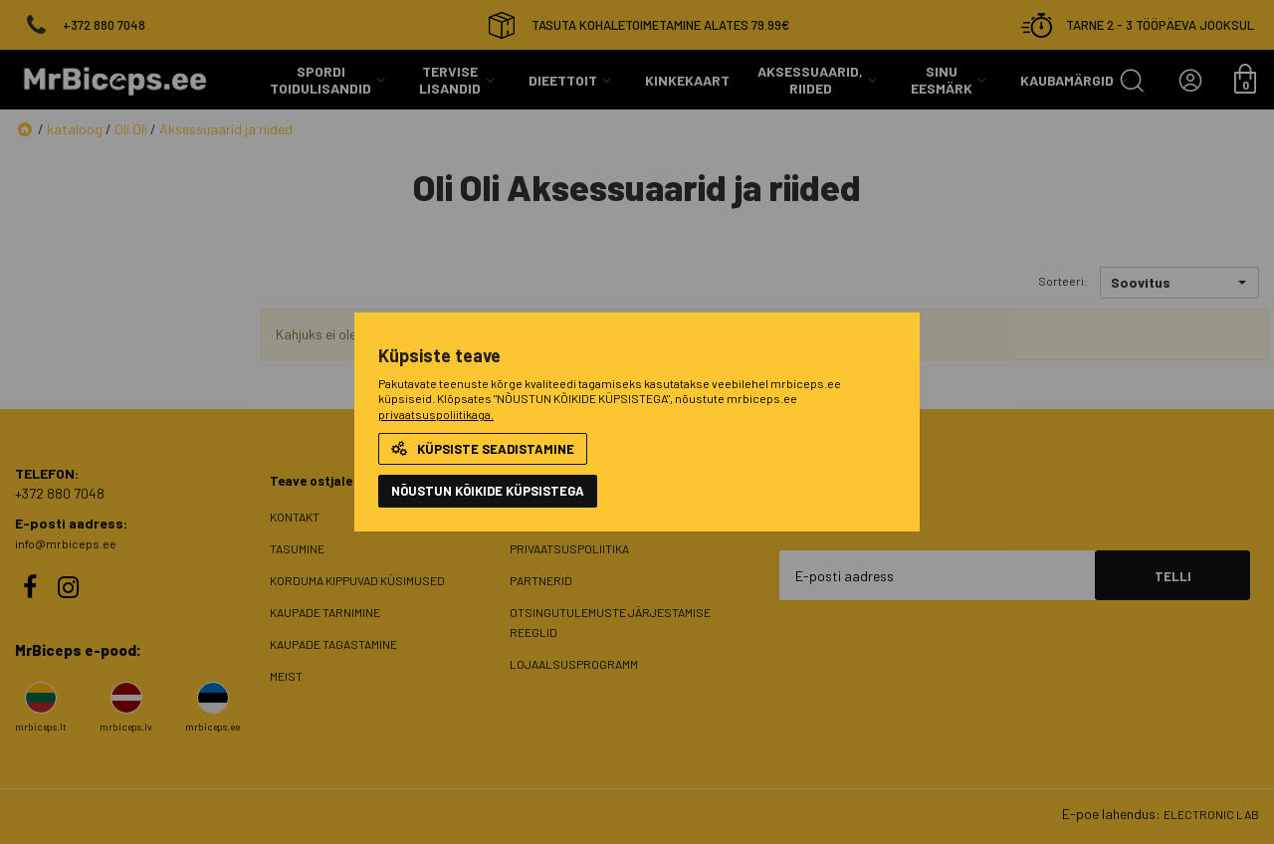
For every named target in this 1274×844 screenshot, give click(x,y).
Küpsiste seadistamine (482, 449)
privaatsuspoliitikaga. (436, 414)
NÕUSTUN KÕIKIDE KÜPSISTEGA (487, 491)
